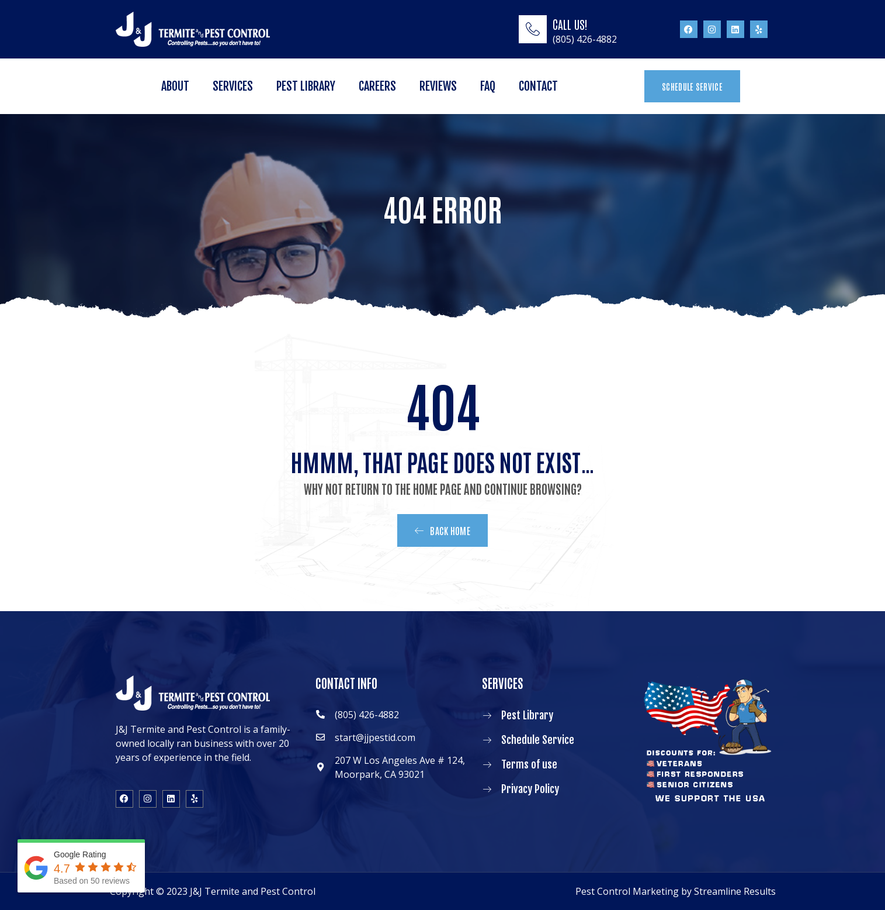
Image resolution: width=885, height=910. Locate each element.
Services (233, 86)
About (175, 86)
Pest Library (305, 86)
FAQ (487, 86)
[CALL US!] (533, 29)
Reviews (438, 86)
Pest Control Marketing (627, 891)
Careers (377, 86)
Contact (538, 86)
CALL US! (570, 24)
